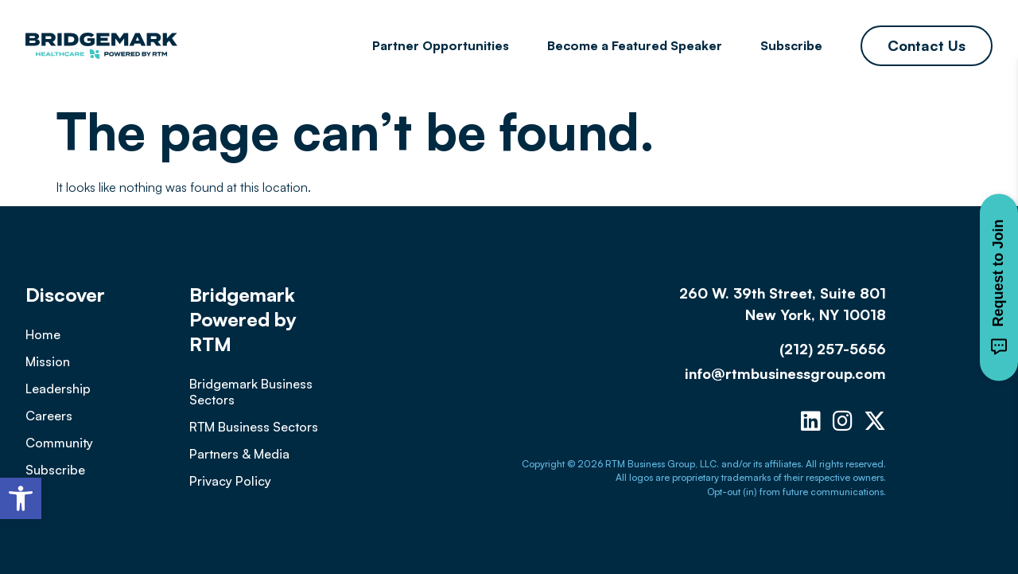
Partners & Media (239, 454)
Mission (47, 361)
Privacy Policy (230, 481)
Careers (48, 416)
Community (59, 443)
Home (42, 334)
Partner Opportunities (440, 45)
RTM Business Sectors (253, 427)
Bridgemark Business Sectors (251, 392)
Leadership (58, 388)
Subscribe (791, 45)
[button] (20, 498)
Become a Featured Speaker (634, 45)
